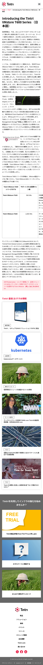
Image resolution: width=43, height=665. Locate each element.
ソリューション (21, 619)
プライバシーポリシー (7, 663)
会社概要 (21, 639)
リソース (21, 631)
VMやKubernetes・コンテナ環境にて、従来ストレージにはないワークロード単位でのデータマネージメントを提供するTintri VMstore (21, 285)
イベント (21, 627)
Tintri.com (21, 643)
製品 (21, 615)
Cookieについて (20, 663)
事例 (21, 623)
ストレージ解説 (21, 635)
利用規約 (29, 663)
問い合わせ (21, 647)
